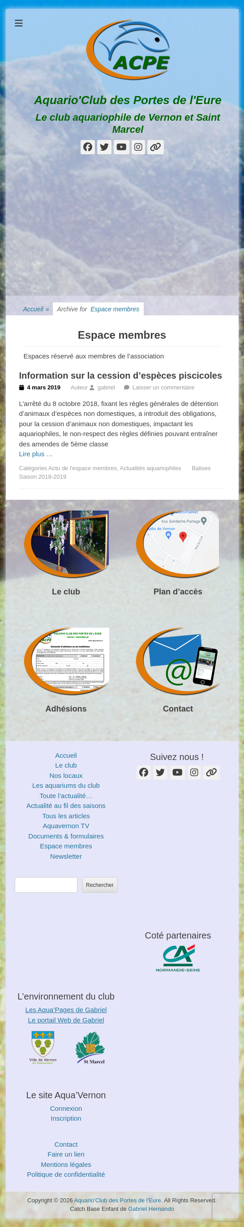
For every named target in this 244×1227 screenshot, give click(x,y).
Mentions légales (66, 1164)
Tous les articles (66, 816)
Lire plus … (36, 454)
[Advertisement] (122, 228)
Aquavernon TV (66, 826)
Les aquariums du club (66, 785)
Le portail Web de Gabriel (66, 1020)
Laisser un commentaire (164, 387)
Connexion (66, 1108)
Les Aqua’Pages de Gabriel (66, 1009)
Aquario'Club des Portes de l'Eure (127, 100)
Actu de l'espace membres (82, 468)
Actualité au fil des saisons (66, 805)
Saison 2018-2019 (43, 476)
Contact (178, 708)
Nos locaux (65, 775)
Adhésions (65, 708)
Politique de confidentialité (66, 1174)
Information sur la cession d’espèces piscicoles (121, 375)
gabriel (106, 387)
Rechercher (100, 885)
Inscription (66, 1118)
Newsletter (66, 856)
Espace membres (66, 846)
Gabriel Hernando (151, 1208)
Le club (66, 591)
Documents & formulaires (65, 836)
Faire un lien (66, 1154)
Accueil (36, 309)
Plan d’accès (178, 591)
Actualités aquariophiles (150, 468)
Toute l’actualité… (65, 795)
